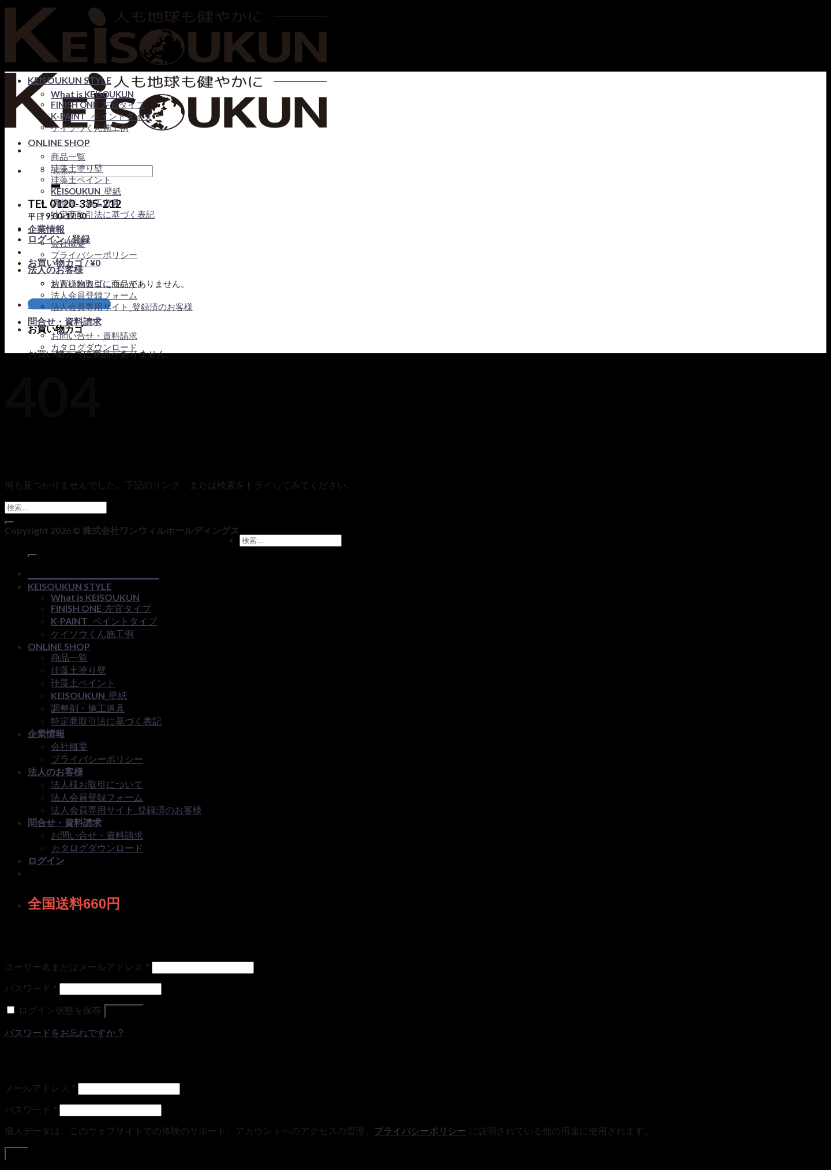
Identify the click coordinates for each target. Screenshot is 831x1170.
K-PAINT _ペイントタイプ (101, 116)
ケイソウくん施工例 (90, 127)
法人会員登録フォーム (94, 295)
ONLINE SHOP (59, 142)
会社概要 (68, 243)
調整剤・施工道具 (85, 202)
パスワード (31, 988)
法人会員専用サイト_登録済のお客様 (122, 306)
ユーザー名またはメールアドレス (77, 967)
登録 (16, 1153)
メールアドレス (40, 1088)
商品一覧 (68, 156)
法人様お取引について (94, 283)
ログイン (124, 1011)
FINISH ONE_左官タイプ (98, 104)
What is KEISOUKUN (92, 94)
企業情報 (46, 228)
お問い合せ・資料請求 (94, 335)
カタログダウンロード (94, 347)
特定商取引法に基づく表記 (103, 214)
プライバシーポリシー (94, 254)
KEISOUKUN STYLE (69, 79)
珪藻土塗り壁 (77, 168)
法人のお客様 (55, 269)
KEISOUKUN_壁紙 (86, 191)
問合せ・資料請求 (65, 321)
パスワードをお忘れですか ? (64, 1033)
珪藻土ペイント (81, 179)
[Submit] (9, 523)
